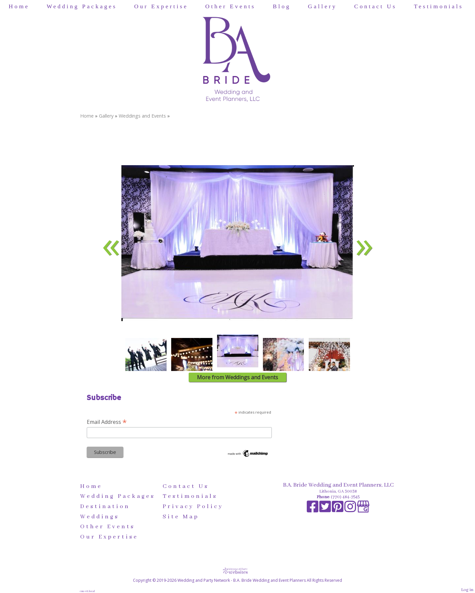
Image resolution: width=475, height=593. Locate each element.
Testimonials (438, 6)
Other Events (230, 6)
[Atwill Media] (237, 570)
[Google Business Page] (363, 510)
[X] (325, 510)
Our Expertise (161, 6)
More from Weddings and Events (237, 377)
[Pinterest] (338, 510)
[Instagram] (350, 510)
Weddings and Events (142, 116)
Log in (467, 590)
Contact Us (375, 6)
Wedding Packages (82, 6)
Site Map (181, 516)
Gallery (322, 6)
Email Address (107, 421)
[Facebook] (313, 510)
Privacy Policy (193, 506)
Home (19, 6)
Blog (282, 6)
